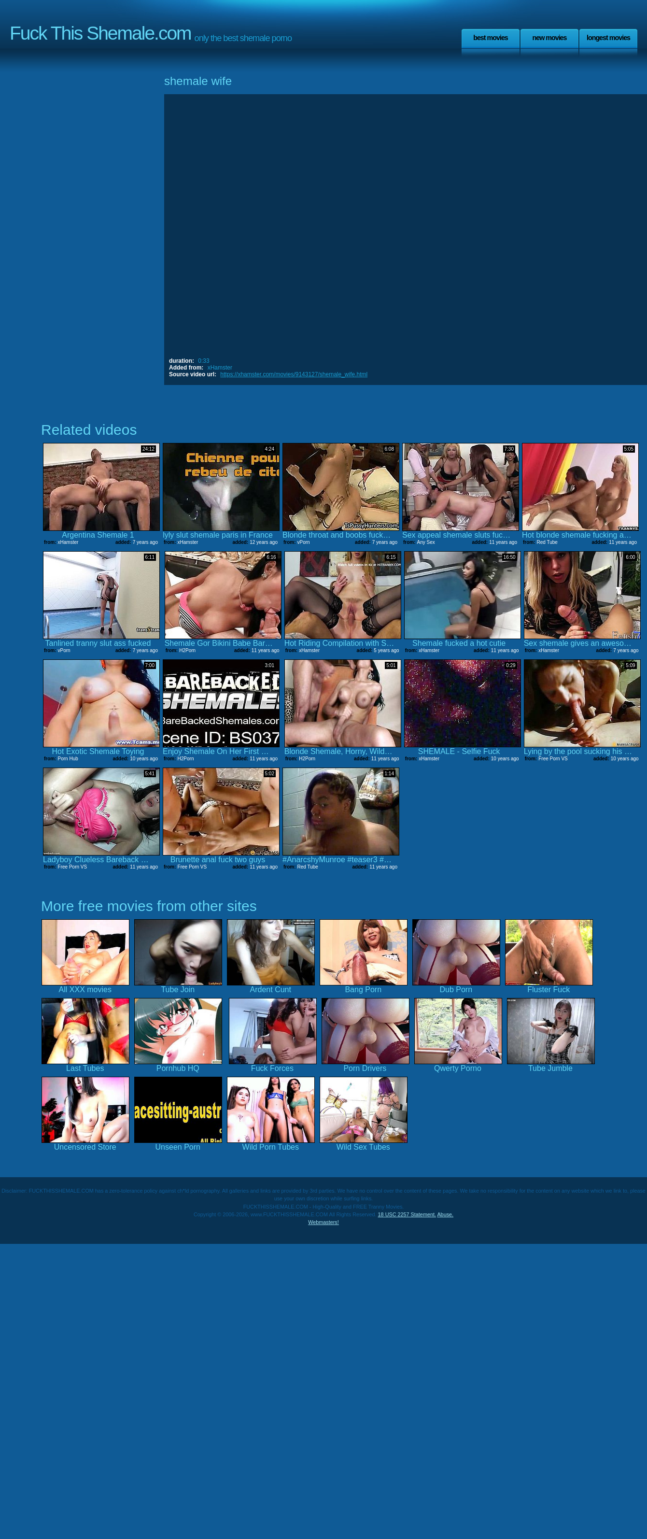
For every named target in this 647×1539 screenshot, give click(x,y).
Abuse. (445, 1214)
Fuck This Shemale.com (100, 33)
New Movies (549, 38)
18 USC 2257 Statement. (407, 1214)
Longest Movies (608, 38)
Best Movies (490, 38)
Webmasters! (323, 1222)
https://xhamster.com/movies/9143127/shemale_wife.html (293, 374)
